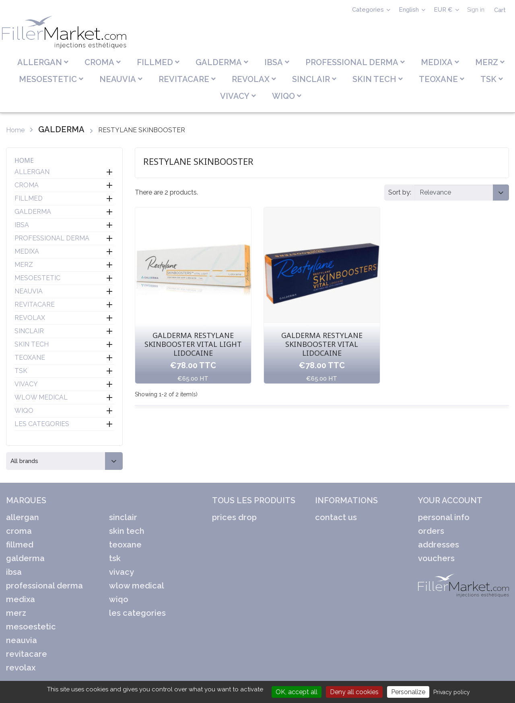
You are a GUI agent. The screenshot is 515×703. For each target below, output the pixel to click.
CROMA (26, 185)
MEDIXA (26, 251)
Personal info (444, 517)
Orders (431, 531)
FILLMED (28, 198)
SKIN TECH (31, 344)
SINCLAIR (29, 331)
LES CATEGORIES (41, 424)
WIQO (23, 410)
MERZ (23, 264)
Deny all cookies (354, 692)
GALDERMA (32, 211)
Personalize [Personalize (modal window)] (408, 692)
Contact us (336, 517)
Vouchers (436, 558)
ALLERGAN (31, 172)
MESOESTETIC (37, 278)
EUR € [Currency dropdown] (444, 9)
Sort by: (399, 192)
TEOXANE (29, 357)
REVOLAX (29, 318)
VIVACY (26, 384)
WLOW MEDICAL (41, 397)
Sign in (475, 9)
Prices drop (234, 517)
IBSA (21, 225)
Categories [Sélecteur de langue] (368, 9)
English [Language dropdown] (409, 9)
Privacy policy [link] (451, 692)
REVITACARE (34, 304)
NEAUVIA (28, 291)
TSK (20, 371)
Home (24, 160)
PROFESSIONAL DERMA (51, 238)
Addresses (438, 544)
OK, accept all (296, 692)
